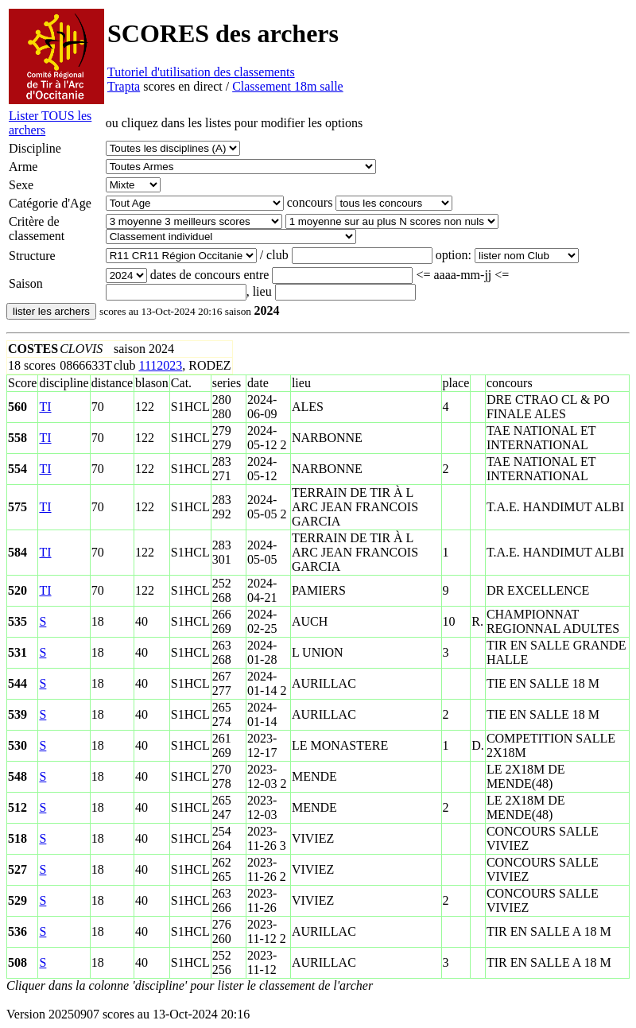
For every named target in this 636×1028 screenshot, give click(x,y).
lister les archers (51, 311)
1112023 (160, 365)
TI (45, 406)
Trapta (123, 86)
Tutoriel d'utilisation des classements (201, 72)
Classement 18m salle (287, 86)
